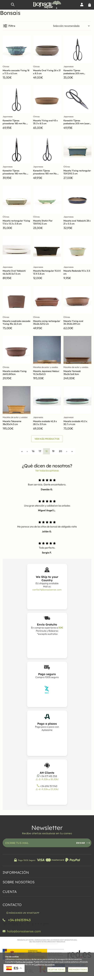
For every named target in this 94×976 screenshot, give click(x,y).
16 (33, 451)
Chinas (6, 66)
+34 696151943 (19, 920)
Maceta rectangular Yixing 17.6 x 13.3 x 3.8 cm (16, 222)
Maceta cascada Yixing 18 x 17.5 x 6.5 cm (16, 72)
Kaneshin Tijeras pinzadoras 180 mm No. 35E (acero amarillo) (15, 173)
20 (60, 451)
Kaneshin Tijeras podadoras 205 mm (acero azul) (77, 123)
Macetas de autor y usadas (45, 367)
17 (40, 451)
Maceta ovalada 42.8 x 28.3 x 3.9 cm (45, 423)
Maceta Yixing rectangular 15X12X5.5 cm (77, 172)
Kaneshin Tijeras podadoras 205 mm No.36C (73, 73)
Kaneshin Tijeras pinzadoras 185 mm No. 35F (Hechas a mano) (14, 123)
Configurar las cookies (44, 964)
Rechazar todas (78, 969)
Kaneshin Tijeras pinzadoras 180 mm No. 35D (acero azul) (45, 173)
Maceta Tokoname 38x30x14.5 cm (12, 423)
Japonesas (68, 66)
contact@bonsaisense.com (47, 589)
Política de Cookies (24, 961)
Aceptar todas (56, 969)
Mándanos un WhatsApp (22, 913)
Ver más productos (47, 438)
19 (53, 451)
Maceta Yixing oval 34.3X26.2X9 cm (73, 322)
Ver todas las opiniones (47, 470)
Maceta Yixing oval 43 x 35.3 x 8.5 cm (45, 122)
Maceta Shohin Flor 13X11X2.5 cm (42, 222)
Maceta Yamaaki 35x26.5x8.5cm (72, 372)
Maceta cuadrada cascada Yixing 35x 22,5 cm (16, 322)
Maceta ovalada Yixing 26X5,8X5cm (15, 372)
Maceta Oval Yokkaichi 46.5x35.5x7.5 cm (14, 272)
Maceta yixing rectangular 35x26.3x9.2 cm (46, 322)
